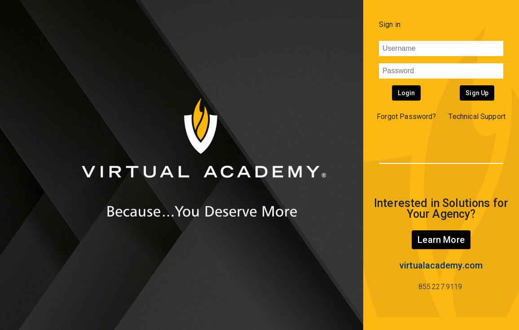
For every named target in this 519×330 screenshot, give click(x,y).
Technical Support (477, 116)
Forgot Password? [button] (406, 116)
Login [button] (406, 93)
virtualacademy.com (441, 265)
